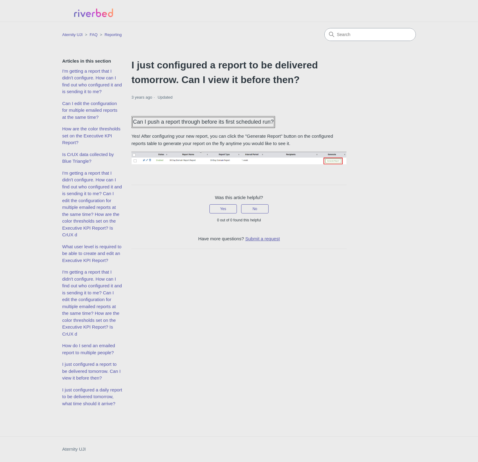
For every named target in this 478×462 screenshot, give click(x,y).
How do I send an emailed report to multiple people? (88, 349)
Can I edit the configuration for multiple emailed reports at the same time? (89, 110)
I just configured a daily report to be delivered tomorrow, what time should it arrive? (92, 396)
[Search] (370, 34)
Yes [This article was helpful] (223, 209)
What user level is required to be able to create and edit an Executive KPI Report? (91, 253)
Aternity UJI (74, 449)
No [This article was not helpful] (254, 209)
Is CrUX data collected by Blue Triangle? (88, 158)
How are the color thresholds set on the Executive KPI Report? (91, 135)
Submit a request (262, 238)
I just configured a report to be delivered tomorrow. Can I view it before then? (91, 371)
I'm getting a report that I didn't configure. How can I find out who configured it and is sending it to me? (92, 81)
